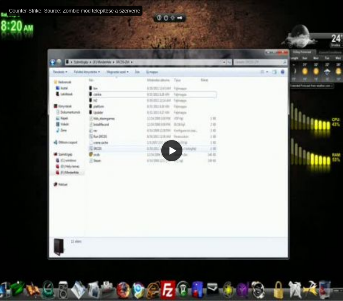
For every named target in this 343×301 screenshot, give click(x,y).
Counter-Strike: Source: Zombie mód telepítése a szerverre (74, 11)
